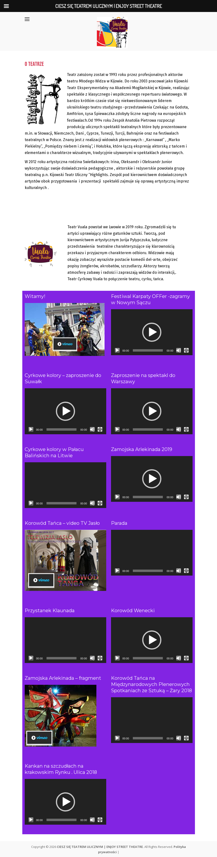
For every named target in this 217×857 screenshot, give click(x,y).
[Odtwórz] (117, 350)
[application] (152, 332)
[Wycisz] (178, 350)
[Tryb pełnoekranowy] (186, 350)
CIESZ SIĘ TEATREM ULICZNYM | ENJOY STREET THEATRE (100, 847)
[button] (151, 332)
